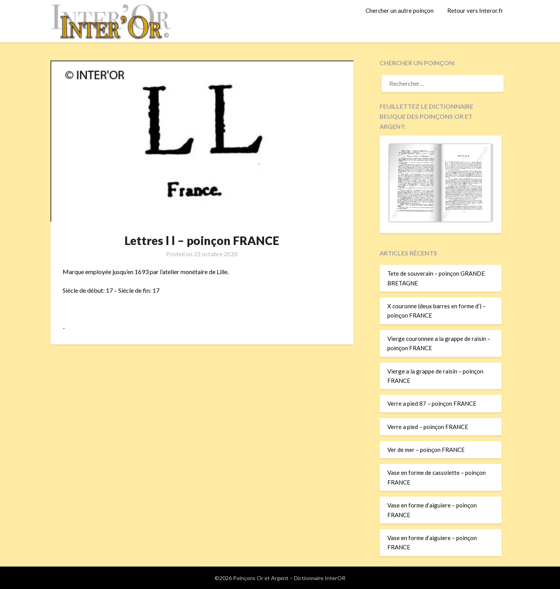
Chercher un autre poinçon (400, 10)
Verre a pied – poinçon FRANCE (427, 426)
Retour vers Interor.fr (475, 10)
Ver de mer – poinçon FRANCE (426, 449)
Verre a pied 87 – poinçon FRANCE (431, 403)
